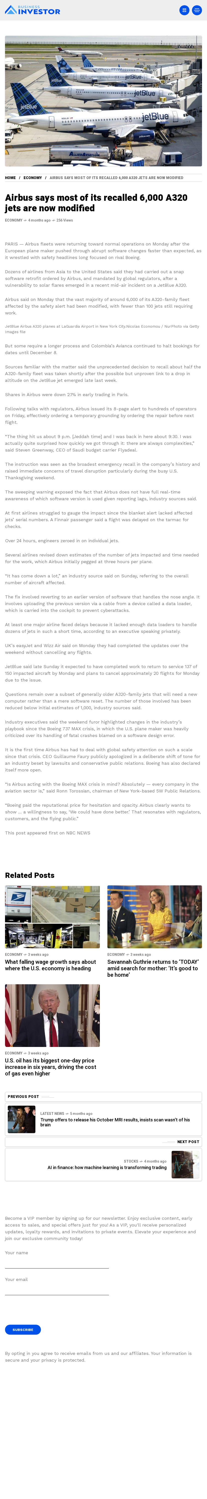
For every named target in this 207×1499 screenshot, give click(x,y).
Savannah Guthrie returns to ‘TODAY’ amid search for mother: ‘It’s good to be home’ (153, 968)
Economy (33, 178)
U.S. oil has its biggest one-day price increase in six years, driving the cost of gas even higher (50, 1067)
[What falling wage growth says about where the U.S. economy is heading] (52, 916)
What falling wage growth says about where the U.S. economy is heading (50, 965)
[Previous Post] (21, 1119)
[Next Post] (185, 1164)
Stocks (131, 1161)
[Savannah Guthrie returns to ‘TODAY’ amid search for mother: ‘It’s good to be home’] (154, 916)
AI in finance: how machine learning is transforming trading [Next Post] (107, 1167)
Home (10, 178)
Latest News (52, 1113)
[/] (184, 10)
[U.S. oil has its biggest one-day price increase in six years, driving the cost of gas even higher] (52, 1015)
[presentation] (43, 1312)
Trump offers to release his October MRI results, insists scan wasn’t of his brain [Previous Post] (115, 1122)
